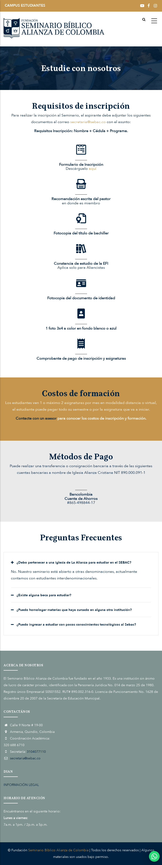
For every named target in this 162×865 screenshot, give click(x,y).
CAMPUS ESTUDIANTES (25, 5)
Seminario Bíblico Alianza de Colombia (58, 850)
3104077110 (36, 751)
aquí (92, 168)
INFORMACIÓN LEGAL (21, 785)
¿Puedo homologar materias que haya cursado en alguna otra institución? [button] (74, 610)
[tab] (81, 562)
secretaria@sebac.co (88, 122)
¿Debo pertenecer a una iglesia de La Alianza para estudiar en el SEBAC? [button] (74, 562)
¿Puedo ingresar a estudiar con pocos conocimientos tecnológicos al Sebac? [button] (76, 624)
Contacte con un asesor (36, 418)
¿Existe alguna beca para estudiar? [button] (44, 595)
